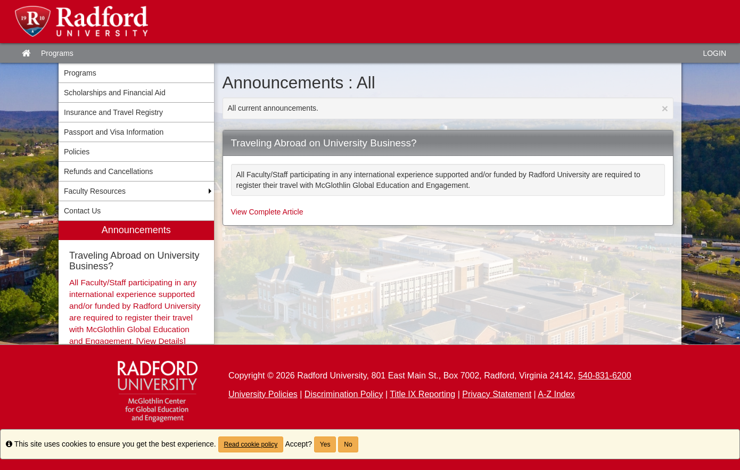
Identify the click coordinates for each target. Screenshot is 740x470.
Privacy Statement (496, 394)
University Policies (263, 394)
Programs (57, 53)
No (348, 444)
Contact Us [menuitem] (82, 211)
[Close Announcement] (665, 108)
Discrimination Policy (344, 394)
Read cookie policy (251, 444)
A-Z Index (556, 394)
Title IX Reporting (422, 394)
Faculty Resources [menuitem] (95, 191)
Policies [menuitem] (76, 151)
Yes (325, 444)
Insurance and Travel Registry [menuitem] (113, 112)
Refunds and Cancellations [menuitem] (108, 171)
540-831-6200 (604, 375)
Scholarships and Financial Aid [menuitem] (115, 92)
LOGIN (714, 53)
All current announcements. (448, 108)
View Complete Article (267, 212)
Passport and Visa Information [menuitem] (113, 132)
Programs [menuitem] (80, 73)
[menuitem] (136, 282)
